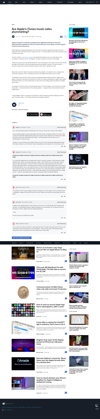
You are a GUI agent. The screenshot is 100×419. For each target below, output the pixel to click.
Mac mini (86, 242)
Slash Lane (18, 36)
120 (61, 36)
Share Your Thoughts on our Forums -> (21, 237)
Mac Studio (38, 242)
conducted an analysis (27, 57)
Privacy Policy (37, 407)
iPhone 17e (14, 242)
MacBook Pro (57, 242)
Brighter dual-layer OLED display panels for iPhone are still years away (50, 342)
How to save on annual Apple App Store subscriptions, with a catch (50, 306)
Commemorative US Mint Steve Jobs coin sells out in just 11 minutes (51, 288)
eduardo (18, 127)
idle (17, 223)
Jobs (32, 407)
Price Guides (71, 2)
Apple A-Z (24, 407)
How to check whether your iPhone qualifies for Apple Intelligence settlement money (51, 380)
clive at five (18, 202)
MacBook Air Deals (47, 242)
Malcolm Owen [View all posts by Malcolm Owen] (39, 298)
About (61, 127)
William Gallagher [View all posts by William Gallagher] (40, 334)
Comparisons (10, 407)
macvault (18, 152)
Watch (41, 2)
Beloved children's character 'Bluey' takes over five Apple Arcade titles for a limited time (51, 360)
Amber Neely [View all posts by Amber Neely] (39, 261)
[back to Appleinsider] (4, 2)
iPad (24, 2)
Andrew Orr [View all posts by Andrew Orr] (39, 316)
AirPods (50, 2)
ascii (17, 187)
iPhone (32, 2)
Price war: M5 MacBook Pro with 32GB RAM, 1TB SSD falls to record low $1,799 (51, 269)
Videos (29, 407)
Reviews (4, 407)
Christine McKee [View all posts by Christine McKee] (40, 281)
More (80, 2)
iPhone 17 (21, 242)
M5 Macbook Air (30, 242)
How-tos (16, 407)
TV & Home (60, 2)
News (9, 2)
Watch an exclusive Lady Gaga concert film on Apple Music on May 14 (51, 250)
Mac (17, 2)
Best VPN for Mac (66, 242)
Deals (19, 407)
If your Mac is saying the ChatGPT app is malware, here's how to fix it (50, 323)
